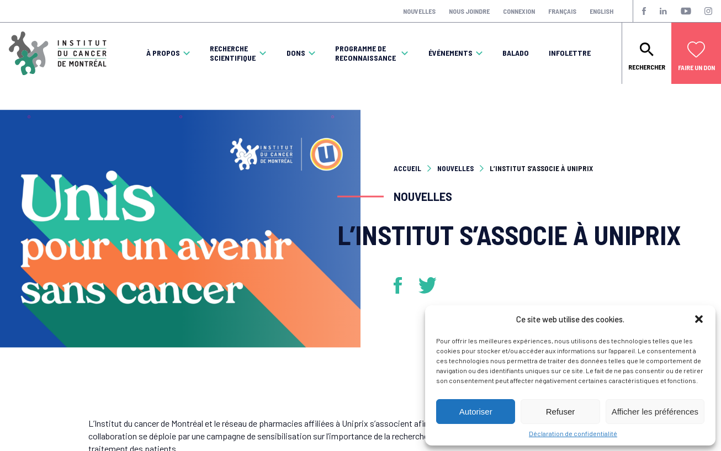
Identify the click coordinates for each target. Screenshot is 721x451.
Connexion (519, 11)
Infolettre (570, 53)
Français (562, 11)
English (601, 11)
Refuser (560, 411)
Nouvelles (419, 11)
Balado (515, 53)
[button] (698, 319)
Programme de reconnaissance (365, 53)
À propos (163, 53)
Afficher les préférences (655, 411)
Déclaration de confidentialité (573, 433)
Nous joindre (469, 11)
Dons (296, 53)
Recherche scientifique (233, 53)
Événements (450, 53)
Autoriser (475, 411)
